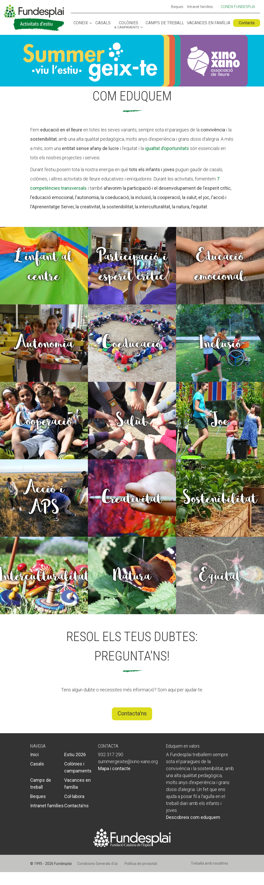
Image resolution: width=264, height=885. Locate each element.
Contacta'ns (132, 713)
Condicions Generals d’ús (97, 864)
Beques (177, 7)
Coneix (80, 23)
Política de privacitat (141, 864)
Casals (103, 23)
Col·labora (74, 796)
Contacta (246, 22)
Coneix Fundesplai (238, 7)
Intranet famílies (200, 7)
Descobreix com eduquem (193, 817)
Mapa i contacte (114, 768)
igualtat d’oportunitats (167, 148)
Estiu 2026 (75, 754)
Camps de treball (165, 23)
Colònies (126, 25)
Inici (34, 754)
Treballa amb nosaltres (209, 863)
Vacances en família (208, 23)
